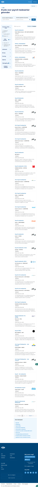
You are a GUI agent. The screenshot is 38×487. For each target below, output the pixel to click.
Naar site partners (11, 477)
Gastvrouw (18, 432)
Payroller (17, 422)
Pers (2, 467)
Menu (36, 1)
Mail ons (28, 459)
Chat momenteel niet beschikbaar (31, 463)
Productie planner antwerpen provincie (23, 435)
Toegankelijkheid (9, 483)
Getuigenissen (12, 457)
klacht (33, 466)
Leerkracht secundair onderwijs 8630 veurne (24, 430)
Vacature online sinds (6, 27)
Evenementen (12, 453)
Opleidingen (3, 455)
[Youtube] (31, 473)
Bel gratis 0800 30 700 (30, 456)
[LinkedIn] (28, 473)
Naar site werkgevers (11, 474)
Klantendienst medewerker (21, 429)
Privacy (15, 483)
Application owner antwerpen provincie (23, 437)
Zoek (31, 1)
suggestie (28, 466)
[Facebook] (25, 473)
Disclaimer (3, 483)
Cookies (19, 483)
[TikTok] (36, 473)
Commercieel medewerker (20, 427)
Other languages (25, 483)
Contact (2, 468)
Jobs (2, 7)
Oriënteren (3, 457)
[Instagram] (33, 473)
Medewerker (18, 424)
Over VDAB (3, 463)
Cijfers (11, 455)
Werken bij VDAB (4, 465)
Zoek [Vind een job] (33, 19)
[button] (36, 364)
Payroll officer (18, 425)
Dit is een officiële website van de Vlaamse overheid (10, 485)
